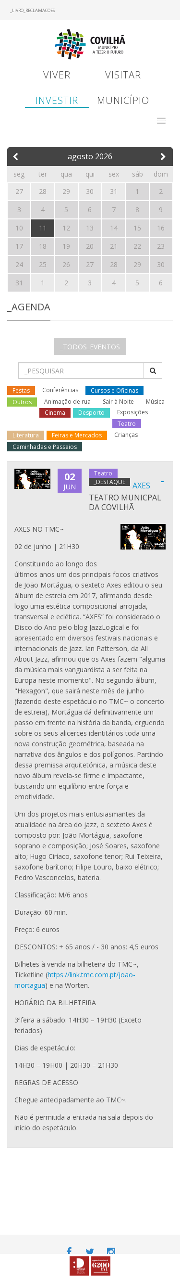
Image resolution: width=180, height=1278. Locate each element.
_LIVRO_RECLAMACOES (32, 10)
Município (123, 100)
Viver (57, 74)
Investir (57, 100)
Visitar (123, 74)
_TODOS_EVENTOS (90, 346)
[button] (161, 121)
